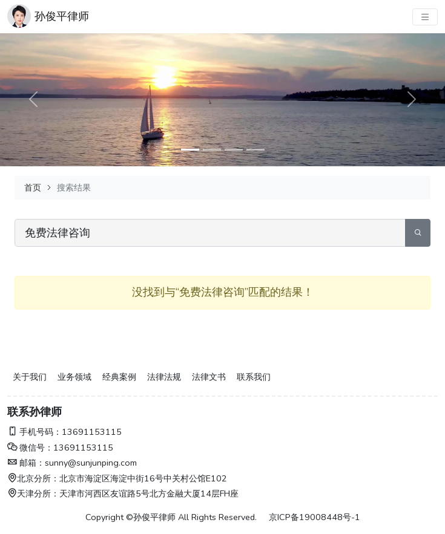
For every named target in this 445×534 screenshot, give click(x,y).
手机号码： (34, 432)
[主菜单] (425, 16)
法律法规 (164, 377)
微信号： (30, 447)
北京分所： (33, 478)
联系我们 (254, 377)
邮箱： (26, 463)
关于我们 (30, 377)
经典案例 (119, 377)
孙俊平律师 (62, 16)
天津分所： (33, 493)
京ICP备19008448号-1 (314, 517)
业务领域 (74, 377)
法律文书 (209, 377)
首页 (32, 187)
